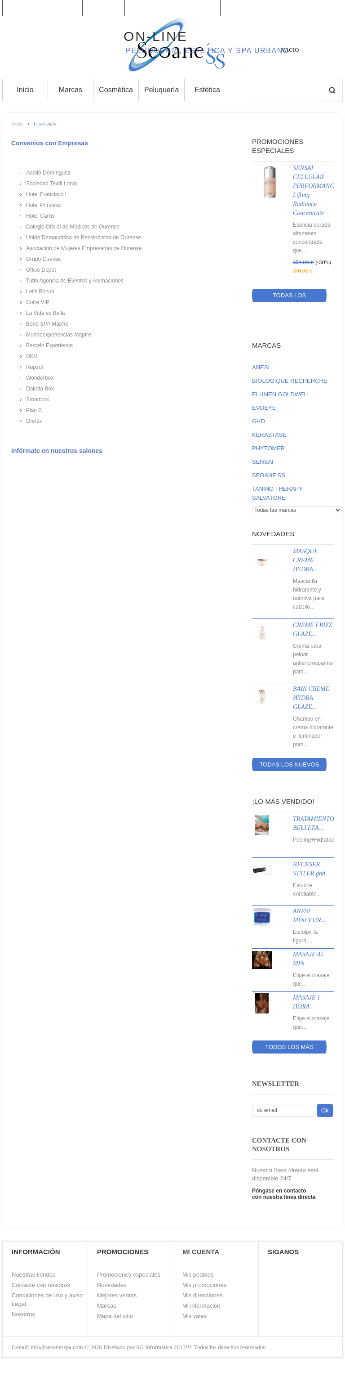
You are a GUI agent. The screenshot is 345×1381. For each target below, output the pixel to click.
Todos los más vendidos (289, 1049)
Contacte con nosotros (41, 1285)
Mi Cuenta (200, 1251)
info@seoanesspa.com (56, 1347)
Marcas (266, 345)
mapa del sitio (193, 7)
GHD (258, 421)
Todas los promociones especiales (289, 297)
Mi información (201, 1305)
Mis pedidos (197, 1274)
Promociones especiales (128, 1274)
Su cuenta (103, 7)
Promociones (56, 7)
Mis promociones (204, 1285)
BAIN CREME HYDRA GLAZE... (311, 698)
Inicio (16, 7)
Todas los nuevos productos (289, 766)
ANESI (261, 367)
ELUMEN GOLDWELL (281, 394)
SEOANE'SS (268, 475)
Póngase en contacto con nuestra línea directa (283, 1194)
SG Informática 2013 (161, 1347)
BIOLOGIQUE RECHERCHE (289, 380)
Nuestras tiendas (34, 1274)
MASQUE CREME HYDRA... (305, 560)
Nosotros (23, 1314)
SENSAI (263, 461)
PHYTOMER (268, 448)
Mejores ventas (117, 1295)
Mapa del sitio (115, 1316)
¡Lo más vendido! (283, 801)
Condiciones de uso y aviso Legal (47, 1299)
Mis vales (194, 1316)
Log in (339, 8)
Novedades (273, 534)
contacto (145, 7)
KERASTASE (269, 434)
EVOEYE (264, 407)
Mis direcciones (202, 1295)
